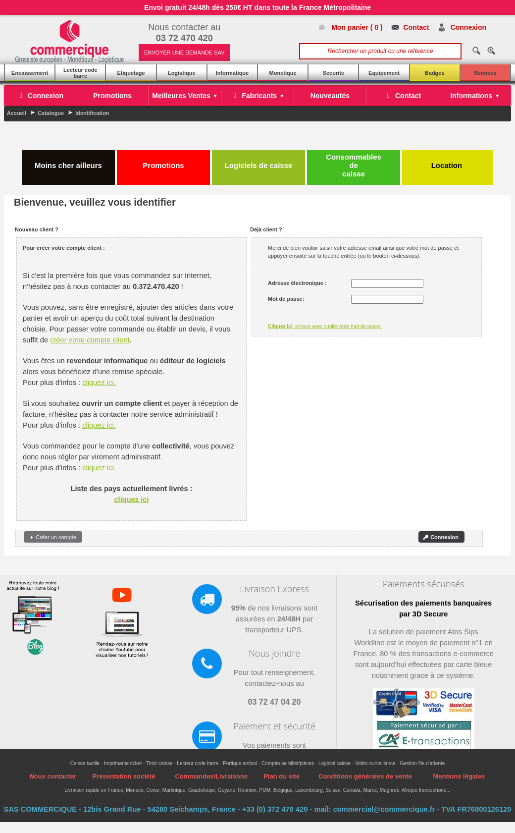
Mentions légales (459, 776)
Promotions (163, 161)
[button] (53, 537)
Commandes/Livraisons (211, 776)
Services (485, 73)
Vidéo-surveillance (375, 763)
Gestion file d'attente (422, 763)
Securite (333, 73)
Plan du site (281, 776)
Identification (92, 113)
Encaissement (29, 73)
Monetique (283, 73)
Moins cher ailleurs (68, 161)
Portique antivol (240, 763)
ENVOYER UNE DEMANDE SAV (184, 53)
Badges (435, 73)
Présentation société (123, 776)
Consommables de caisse (353, 165)
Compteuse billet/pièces (287, 763)
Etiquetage (131, 73)
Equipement (384, 73)
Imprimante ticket (123, 763)
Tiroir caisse (159, 763)
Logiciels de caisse (259, 161)
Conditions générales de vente (365, 776)
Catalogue (51, 113)
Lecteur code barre (80, 73)
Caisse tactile (85, 763)
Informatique (232, 73)
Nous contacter (52, 776)
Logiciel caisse (334, 763)
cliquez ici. (99, 383)
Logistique (182, 73)
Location (447, 161)
